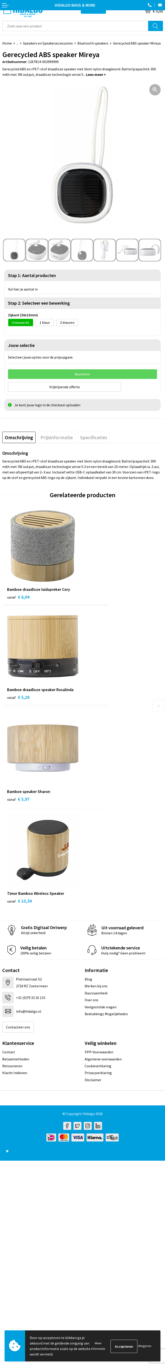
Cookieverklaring (98, 1065)
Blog (88, 978)
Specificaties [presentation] (93, 436)
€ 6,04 (18, 596)
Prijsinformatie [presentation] (56, 436)
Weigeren (144, 1346)
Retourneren (12, 1065)
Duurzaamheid (96, 992)
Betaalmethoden (15, 1058)
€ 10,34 (19, 900)
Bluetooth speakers (92, 43)
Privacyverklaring (98, 1072)
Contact (8, 1051)
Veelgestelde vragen (100, 1006)
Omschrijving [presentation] (19, 436)
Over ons (91, 999)
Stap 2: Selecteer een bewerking (39, 303)
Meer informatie (98, 1346)
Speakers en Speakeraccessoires (48, 43)
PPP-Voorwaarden (99, 1051)
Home (7, 43)
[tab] (19, 436)
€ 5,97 (18, 798)
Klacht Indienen (14, 1072)
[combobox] (75, 26)
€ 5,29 (18, 696)
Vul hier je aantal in (23, 289)
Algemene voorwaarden (103, 1058)
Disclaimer (93, 1079)
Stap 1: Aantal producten (32, 275)
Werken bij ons (96, 985)
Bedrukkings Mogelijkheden (106, 1013)
